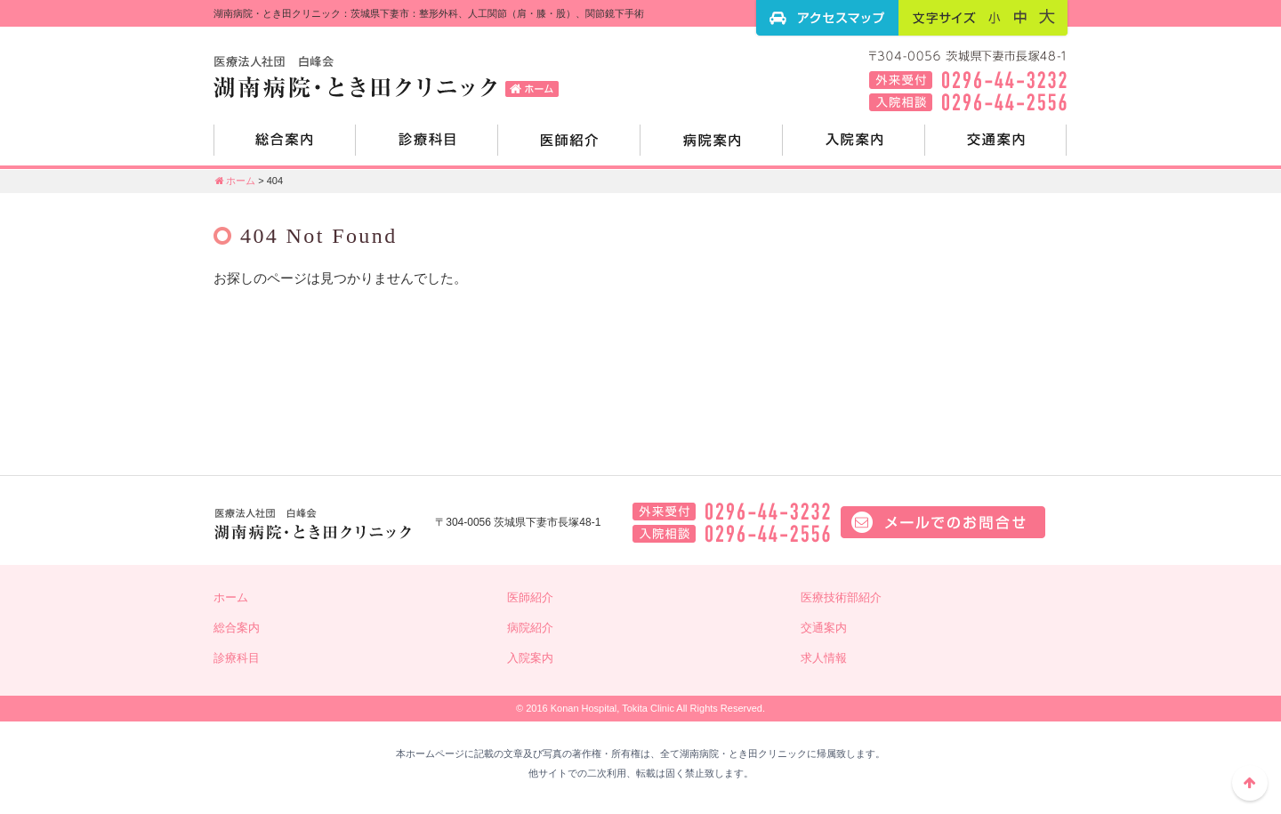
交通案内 (996, 147)
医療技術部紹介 (841, 597)
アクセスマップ (827, 18)
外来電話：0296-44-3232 (731, 511)
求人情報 (824, 658)
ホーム (234, 180)
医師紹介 (569, 147)
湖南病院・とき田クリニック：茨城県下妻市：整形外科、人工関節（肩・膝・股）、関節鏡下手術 (391, 76)
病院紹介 (711, 147)
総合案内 (285, 147)
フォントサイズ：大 (1047, 16)
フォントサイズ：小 (994, 16)
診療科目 (427, 147)
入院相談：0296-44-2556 (731, 534)
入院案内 (854, 147)
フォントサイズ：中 (1020, 16)
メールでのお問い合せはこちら (943, 522)
